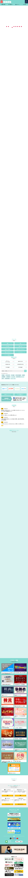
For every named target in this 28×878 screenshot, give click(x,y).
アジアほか (7, 346)
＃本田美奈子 (8, 376)
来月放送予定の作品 (20, 364)
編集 (7, 795)
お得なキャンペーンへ (7, 394)
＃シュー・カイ (13, 378)
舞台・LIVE (20, 346)
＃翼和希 (23, 375)
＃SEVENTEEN (7, 378)
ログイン (17, 4)
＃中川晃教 (12, 375)
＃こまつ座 (13, 376)
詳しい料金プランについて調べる (20, 394)
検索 (24, 4)
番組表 (3, 4)
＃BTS (3, 378)
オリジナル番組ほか (8, 354)
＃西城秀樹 (3, 376)
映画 (7, 343)
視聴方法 (10, 4)
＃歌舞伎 (3, 375)
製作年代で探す (20, 361)
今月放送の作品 (7, 364)
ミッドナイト (20, 352)
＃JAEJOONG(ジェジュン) (20, 376)
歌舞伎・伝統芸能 (7, 349)
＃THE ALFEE (8, 375)
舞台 (21, 841)
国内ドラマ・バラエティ (20, 349)
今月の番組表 (8, 367)
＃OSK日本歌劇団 (18, 375)
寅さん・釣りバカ (7, 352)
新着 (2, 408)
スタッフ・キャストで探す (7, 361)
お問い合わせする (20, 804)
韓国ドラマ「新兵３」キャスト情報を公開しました (9, 415)
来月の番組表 (20, 367)
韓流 (20, 343)
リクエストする (7, 804)
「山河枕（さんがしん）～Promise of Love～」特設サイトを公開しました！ (12, 423)
